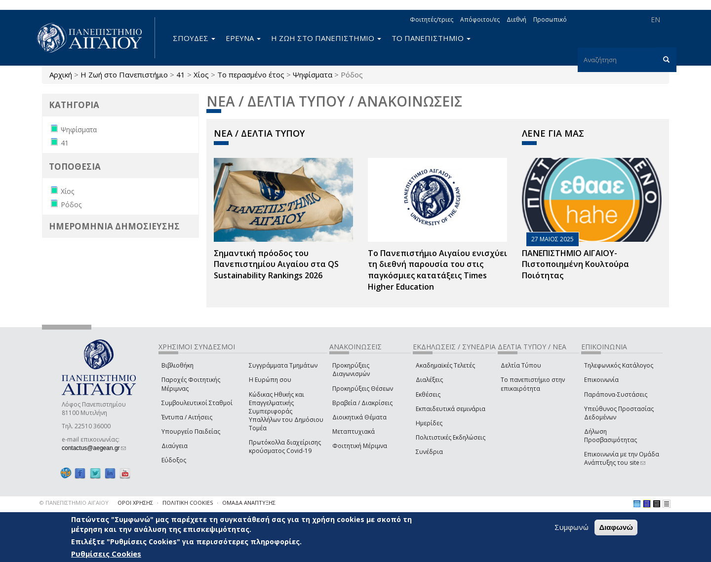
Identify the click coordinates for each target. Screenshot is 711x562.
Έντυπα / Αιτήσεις (186, 417)
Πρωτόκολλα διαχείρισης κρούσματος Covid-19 (285, 446)
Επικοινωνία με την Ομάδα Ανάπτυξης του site (621, 458)
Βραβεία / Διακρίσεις (362, 403)
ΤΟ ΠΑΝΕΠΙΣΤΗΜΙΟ (431, 38)
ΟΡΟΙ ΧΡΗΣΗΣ (135, 502)
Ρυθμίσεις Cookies (106, 554)
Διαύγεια (174, 446)
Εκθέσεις (428, 394)
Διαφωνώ (616, 527)
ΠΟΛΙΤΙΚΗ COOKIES (187, 502)
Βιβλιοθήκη (177, 365)
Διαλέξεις (429, 379)
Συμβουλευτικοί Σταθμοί (197, 403)
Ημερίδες (429, 423)
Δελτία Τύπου (521, 365)
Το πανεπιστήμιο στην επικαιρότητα (533, 383)
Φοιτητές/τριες (431, 19)
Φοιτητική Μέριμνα (359, 446)
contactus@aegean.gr (94, 448)
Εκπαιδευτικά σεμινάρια (450, 409)
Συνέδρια (429, 452)
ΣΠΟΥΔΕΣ (194, 38)
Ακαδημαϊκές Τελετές (445, 365)
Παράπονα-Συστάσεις (615, 394)
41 (180, 74)
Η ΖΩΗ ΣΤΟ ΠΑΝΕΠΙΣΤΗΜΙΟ (326, 38)
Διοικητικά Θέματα (359, 417)
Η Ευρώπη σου (270, 379)
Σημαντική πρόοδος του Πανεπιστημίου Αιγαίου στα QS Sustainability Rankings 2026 (276, 264)
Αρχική (60, 74)
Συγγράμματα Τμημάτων (283, 365)
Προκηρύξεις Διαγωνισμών (351, 369)
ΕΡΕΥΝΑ (243, 38)
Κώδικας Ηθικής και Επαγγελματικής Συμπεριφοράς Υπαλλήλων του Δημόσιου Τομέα (286, 411)
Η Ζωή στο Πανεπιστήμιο (124, 74)
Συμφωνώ (571, 527)
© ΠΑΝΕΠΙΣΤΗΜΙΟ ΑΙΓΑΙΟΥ (74, 502)
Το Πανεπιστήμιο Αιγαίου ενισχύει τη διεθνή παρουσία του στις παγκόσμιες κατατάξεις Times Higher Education (437, 270)
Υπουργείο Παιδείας (190, 431)
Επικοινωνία (601, 379)
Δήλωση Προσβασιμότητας (610, 435)
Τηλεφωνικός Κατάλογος (618, 365)
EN (655, 19)
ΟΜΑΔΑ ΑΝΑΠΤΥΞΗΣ (249, 502)
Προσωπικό (550, 19)
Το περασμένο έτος (250, 74)
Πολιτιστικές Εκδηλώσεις (450, 437)
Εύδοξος (173, 460)
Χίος (201, 74)
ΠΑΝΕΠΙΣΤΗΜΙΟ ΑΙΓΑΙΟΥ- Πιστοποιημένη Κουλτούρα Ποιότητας (575, 264)
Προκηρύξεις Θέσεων (362, 388)
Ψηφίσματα (312, 74)
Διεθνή (516, 19)
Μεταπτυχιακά (353, 431)
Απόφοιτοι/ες (480, 19)
